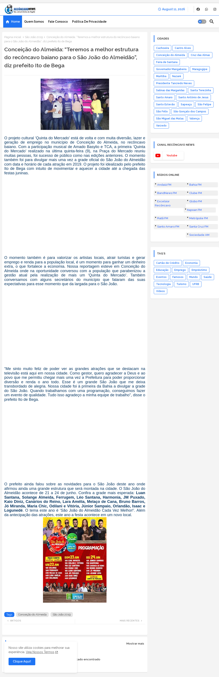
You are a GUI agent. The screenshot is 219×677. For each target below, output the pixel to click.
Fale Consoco (58, 21)
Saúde (208, 277)
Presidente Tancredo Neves (174, 83)
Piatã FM (162, 218)
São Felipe (204, 104)
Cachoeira (162, 48)
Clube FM (195, 193)
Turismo (181, 284)
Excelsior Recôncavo (162, 203)
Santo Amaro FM (168, 226)
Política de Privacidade (89, 21)
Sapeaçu (186, 104)
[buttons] (198, 9)
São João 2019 (34, 37)
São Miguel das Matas (170, 118)
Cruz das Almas (200, 55)
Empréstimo (199, 270)
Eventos (161, 277)
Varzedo (161, 125)
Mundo (193, 277)
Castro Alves (183, 48)
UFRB (195, 284)
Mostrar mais (135, 643)
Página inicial (12, 37)
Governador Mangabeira (171, 69)
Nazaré (176, 76)
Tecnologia (163, 284)
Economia (191, 262)
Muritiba (161, 76)
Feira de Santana (167, 62)
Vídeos (160, 291)
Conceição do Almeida (32, 614)
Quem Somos (34, 21)
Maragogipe (199, 69)
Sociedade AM (199, 234)
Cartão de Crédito (167, 262)
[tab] (12, 22)
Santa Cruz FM (198, 226)
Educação (162, 270)
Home (15, 21)
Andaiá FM (164, 184)
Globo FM (195, 201)
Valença (194, 118)
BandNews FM (167, 193)
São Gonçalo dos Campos (189, 111)
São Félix (162, 111)
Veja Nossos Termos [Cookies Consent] (40, 652)
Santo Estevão (165, 104)
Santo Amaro (164, 97)
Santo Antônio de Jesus (193, 97)
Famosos (177, 277)
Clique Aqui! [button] (22, 661)
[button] (202, 21)
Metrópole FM (198, 218)
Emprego (180, 270)
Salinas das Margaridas (170, 90)
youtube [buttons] (171, 155)
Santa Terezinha (200, 90)
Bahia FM (195, 184)
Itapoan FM (194, 209)
